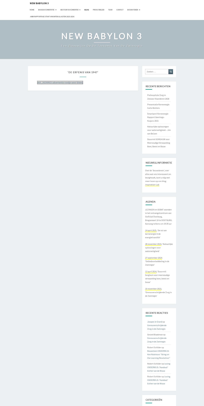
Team (110, 10)
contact (119, 10)
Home (32, 10)
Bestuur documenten (69, 10)
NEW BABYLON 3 (39, 3)
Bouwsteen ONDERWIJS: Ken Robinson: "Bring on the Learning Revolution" (158, 354)
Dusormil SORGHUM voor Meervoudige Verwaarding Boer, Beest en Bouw (158, 143)
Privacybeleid (98, 10)
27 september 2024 (153, 257)
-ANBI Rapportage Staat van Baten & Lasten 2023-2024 (52, 16)
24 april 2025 (150, 230)
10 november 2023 (153, 288)
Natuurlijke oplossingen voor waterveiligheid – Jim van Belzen (159, 130)
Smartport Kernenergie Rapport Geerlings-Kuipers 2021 (157, 117)
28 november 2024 (153, 244)
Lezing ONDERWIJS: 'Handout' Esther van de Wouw (158, 367)
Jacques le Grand (154, 321)
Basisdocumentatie (46, 10)
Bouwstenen (132, 10)
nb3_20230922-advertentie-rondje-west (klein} (60, 82)
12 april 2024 (150, 271)
